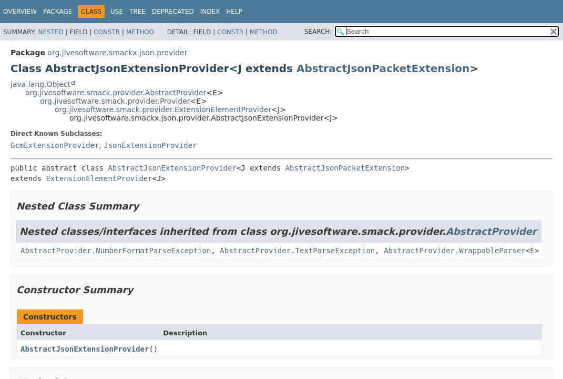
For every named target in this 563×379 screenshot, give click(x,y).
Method (140, 32)
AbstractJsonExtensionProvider (172, 168)
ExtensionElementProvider (99, 178)
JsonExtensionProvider (150, 145)
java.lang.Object (40, 84)
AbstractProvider (491, 231)
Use (116, 11)
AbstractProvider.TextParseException (297, 250)
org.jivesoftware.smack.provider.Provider (115, 101)
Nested (50, 32)
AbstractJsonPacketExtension (382, 68)
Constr (107, 32)
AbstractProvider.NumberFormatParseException (116, 250)
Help (234, 11)
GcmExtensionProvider (55, 145)
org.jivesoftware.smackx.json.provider (117, 52)
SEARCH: (318, 31)
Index (210, 11)
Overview (20, 11)
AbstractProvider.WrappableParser (455, 250)
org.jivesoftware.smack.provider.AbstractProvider (115, 92)
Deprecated (173, 11)
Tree (137, 11)
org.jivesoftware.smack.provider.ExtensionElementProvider (163, 109)
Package (57, 11)
